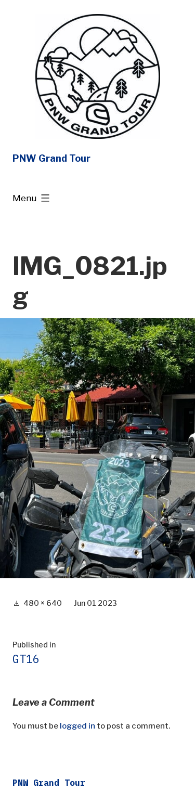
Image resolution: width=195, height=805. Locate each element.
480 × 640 (42, 603)
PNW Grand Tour (51, 158)
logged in (77, 726)
